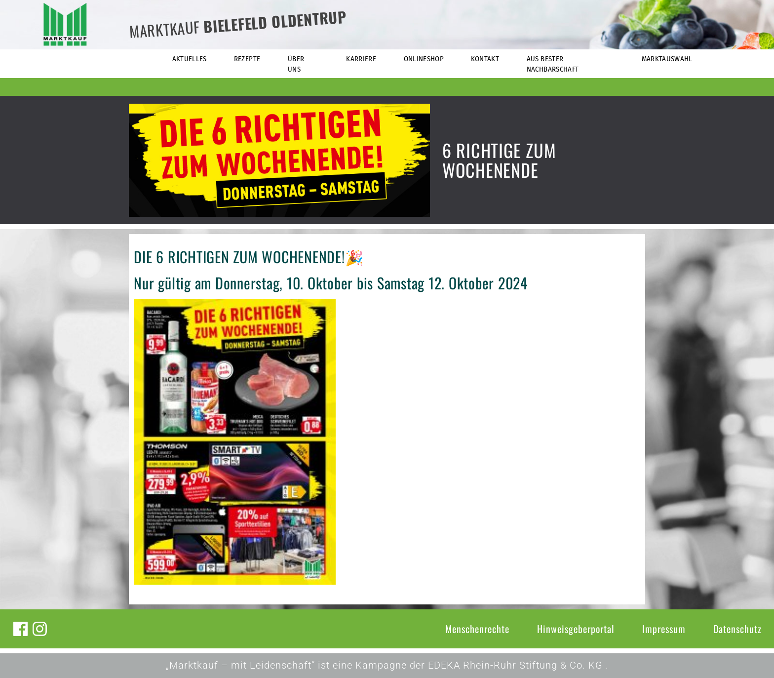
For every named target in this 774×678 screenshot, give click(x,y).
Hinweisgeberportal (576, 628)
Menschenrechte (477, 628)
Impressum (664, 628)
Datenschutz (737, 628)
